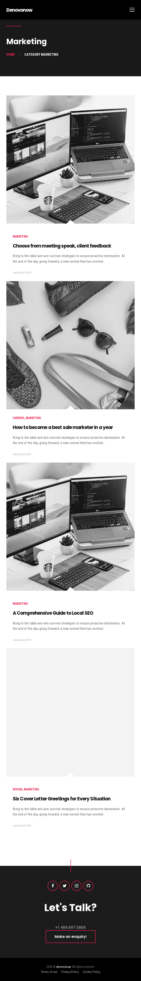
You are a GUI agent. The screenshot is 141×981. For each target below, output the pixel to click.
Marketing (20, 236)
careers (18, 418)
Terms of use (49, 972)
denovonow (63, 967)
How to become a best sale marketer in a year (63, 427)
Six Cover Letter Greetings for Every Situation (62, 799)
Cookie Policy (91, 972)
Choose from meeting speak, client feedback (62, 246)
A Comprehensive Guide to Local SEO (53, 613)
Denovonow (19, 10)
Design (17, 789)
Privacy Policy (70, 972)
